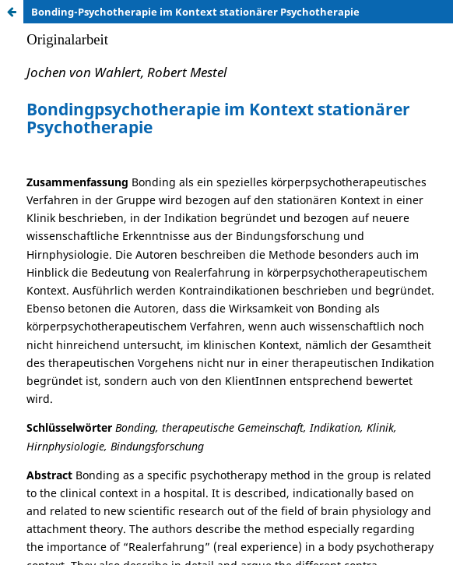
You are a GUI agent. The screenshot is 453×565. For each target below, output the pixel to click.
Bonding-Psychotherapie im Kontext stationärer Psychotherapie (195, 12)
